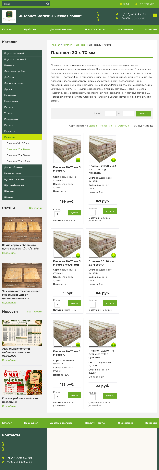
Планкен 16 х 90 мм (17, 143)
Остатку (122, 125)
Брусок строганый (15, 59)
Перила (8, 125)
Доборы (9, 77)
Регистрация (146, 3)
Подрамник (11, 119)
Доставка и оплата (61, 29)
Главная (55, 44)
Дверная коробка (14, 71)
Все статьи (35, 208)
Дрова (8, 89)
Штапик (9, 197)
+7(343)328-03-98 (132, 14)
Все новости (34, 311)
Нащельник (11, 101)
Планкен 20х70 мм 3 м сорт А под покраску (102, 169)
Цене (92, 125)
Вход (126, 3)
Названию (106, 125)
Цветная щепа (12, 173)
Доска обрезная (13, 167)
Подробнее (9, 253)
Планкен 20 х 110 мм (18, 161)
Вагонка (9, 65)
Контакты (151, 29)
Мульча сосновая (14, 179)
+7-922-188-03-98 (132, 18)
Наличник (10, 95)
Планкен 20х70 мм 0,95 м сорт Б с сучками (101, 354)
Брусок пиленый (14, 53)
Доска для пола (13, 83)
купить (74, 212)
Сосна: (57, 184)
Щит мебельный (14, 185)
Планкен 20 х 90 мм (18, 155)
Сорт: (56, 176)
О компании (125, 29)
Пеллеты (9, 131)
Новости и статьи (95, 29)
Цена (97, 113)
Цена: (56, 191)
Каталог (7, 29)
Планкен (9, 137)
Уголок (8, 113)
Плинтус (9, 107)
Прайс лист (31, 29)
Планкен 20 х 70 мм (18, 149)
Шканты (9, 191)
